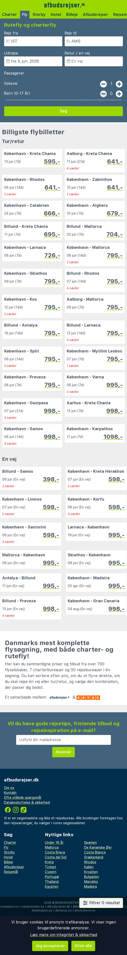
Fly (24, 14)
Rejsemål (11, 872)
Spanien (90, 843)
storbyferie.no (85, 910)
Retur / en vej (77, 53)
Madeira (90, 887)
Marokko (91, 882)
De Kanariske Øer (98, 847)
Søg (63, 111)
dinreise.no (63, 910)
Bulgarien (91, 877)
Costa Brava (55, 852)
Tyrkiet (50, 867)
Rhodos (90, 862)
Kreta (49, 862)
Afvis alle (83, 946)
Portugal (52, 877)
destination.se (42, 910)
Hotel (56, 14)
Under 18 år (54, 843)
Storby (39, 14)
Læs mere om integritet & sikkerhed (63, 935)
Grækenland (93, 857)
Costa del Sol (55, 857)
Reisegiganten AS (69, 902)
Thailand (52, 882)
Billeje (72, 14)
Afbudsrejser (95, 14)
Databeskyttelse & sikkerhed (27, 802)
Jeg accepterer (50, 946)
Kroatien (91, 872)
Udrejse (11, 53)
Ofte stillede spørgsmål (22, 798)
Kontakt (10, 793)
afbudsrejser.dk (58, 906)
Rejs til (70, 33)
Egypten (51, 887)
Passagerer (14, 73)
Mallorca (52, 847)
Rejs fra (11, 33)
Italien (89, 867)
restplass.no (9, 906)
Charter (9, 14)
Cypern (50, 872)
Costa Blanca (95, 852)
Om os (9, 788)
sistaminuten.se (32, 906)
